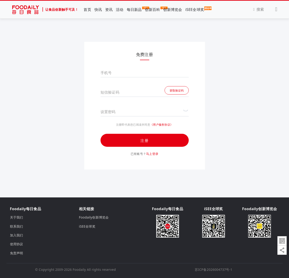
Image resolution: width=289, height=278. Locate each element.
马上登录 (152, 154)
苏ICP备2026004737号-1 (213, 269)
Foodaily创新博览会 (94, 217)
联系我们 (16, 226)
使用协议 (16, 244)
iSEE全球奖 (194, 9)
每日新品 (134, 9)
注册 (144, 140)
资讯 (109, 9)
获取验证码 (177, 90)
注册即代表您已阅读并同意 (133, 124)
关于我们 (16, 217)
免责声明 (16, 253)
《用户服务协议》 (161, 125)
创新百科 (152, 9)
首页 (87, 9)
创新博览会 (172, 9)
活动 (119, 9)
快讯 (98, 9)
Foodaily (79, 269)
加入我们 (16, 235)
